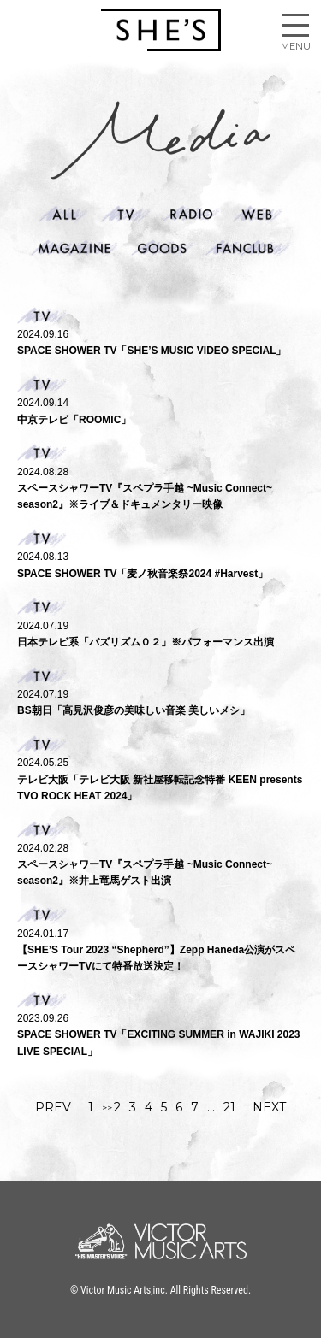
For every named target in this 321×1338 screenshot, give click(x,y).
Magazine (74, 248)
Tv (126, 214)
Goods (162, 248)
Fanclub (247, 248)
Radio (191, 214)
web (257, 214)
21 (229, 1107)
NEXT (269, 1107)
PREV (53, 1107)
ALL (63, 214)
